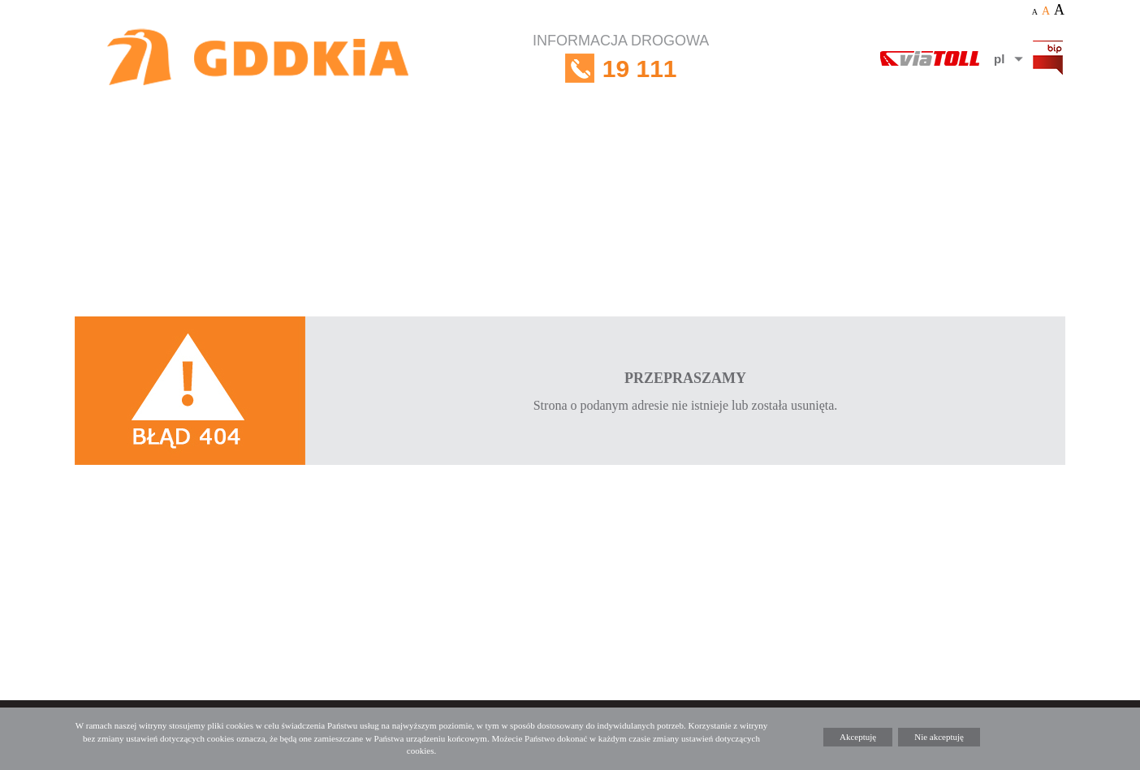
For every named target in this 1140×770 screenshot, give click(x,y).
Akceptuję (858, 737)
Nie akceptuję (939, 737)
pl (999, 59)
